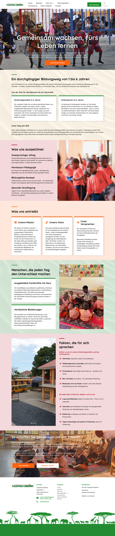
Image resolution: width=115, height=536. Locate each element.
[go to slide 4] (35, 423)
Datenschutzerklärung (88, 492)
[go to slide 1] (31, 423)
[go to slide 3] (34, 423)
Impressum (85, 490)
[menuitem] (30, 3)
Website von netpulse (88, 496)
